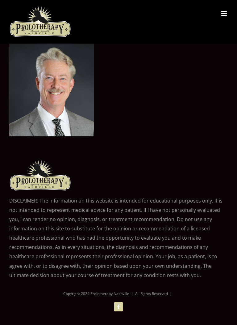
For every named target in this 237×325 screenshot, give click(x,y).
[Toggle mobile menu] (224, 13)
